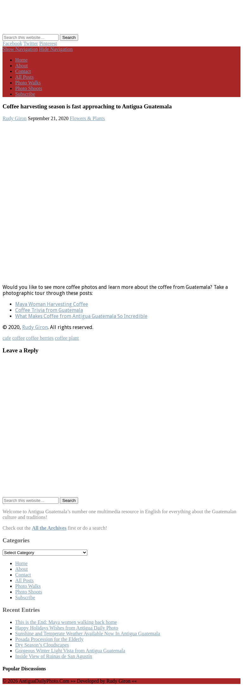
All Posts (24, 77)
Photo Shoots (28, 88)
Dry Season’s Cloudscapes (42, 645)
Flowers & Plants (87, 118)
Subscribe (25, 94)
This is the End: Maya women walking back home (66, 622)
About (21, 65)
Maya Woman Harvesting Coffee (51, 304)
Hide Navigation (56, 49)
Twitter (30, 43)
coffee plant (67, 338)
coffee (18, 338)
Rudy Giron (15, 118)
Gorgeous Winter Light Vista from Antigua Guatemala (70, 650)
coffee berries (39, 338)
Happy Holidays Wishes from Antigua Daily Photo (66, 628)
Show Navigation (20, 49)
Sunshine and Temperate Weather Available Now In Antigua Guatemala (87, 633)
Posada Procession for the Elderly (49, 639)
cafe (7, 338)
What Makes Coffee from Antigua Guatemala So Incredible (81, 316)
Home (21, 60)
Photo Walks (28, 82)
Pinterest (48, 43)
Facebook (12, 43)
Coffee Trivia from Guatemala (49, 310)
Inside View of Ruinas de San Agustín (53, 656)
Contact (23, 71)
